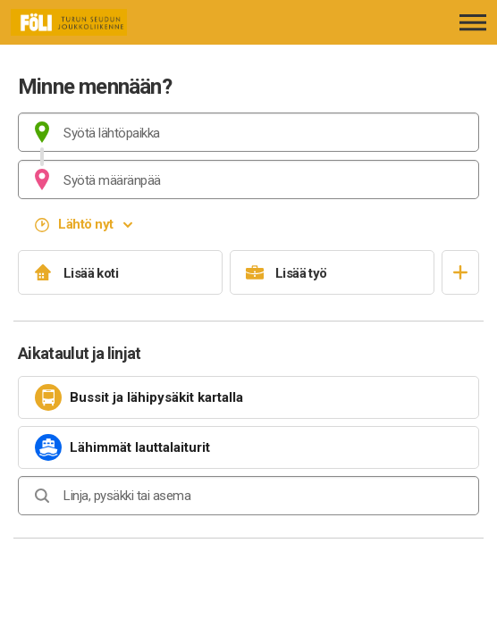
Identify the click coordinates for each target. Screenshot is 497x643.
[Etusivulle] (111, 22)
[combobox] (248, 132)
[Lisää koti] (120, 272)
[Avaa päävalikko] (472, 22)
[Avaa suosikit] (460, 272)
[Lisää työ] (332, 272)
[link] (248, 397)
